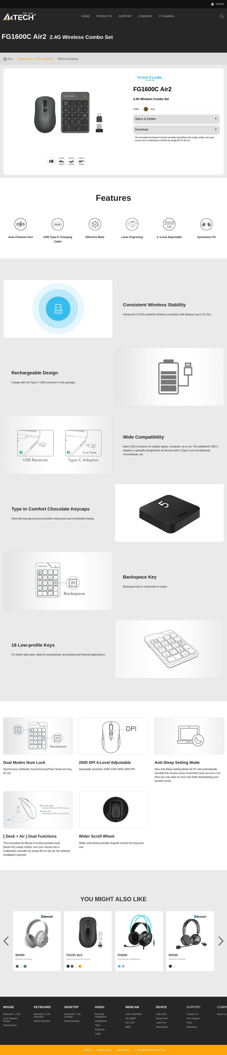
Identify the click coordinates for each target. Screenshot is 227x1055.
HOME (85, 16)
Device (161, 1007)
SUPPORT (125, 16)
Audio (99, 1007)
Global (220, 4)
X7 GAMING (166, 16)
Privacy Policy (104, 1050)
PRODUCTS (104, 16)
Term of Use (123, 1050)
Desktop (71, 1007)
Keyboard (42, 1007)
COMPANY (145, 16)
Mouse (8, 1007)
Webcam (132, 1007)
